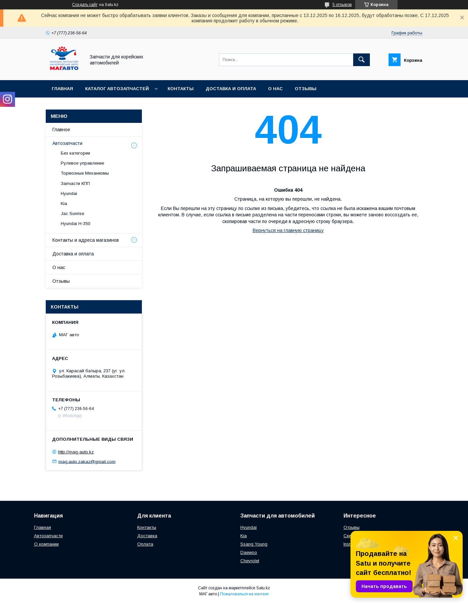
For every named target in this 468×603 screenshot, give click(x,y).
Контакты (181, 88)
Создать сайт (84, 4)
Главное (61, 129)
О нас (275, 88)
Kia (64, 203)
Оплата (145, 544)
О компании (46, 544)
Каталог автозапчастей (117, 88)
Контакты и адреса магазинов (85, 240)
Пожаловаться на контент (244, 594)
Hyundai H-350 (75, 223)
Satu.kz (263, 588)
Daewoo (248, 552)
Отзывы (305, 88)
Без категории (75, 153)
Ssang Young (253, 544)
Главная (62, 88)
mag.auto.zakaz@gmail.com (86, 461)
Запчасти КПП (75, 183)
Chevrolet (249, 560)
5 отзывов (342, 4)
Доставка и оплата (231, 88)
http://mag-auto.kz (76, 451)
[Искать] (361, 59)
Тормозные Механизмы (85, 173)
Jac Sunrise (72, 213)
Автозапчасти (67, 143)
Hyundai (69, 193)
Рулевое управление (82, 163)
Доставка (147, 535)
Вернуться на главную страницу (288, 230)
